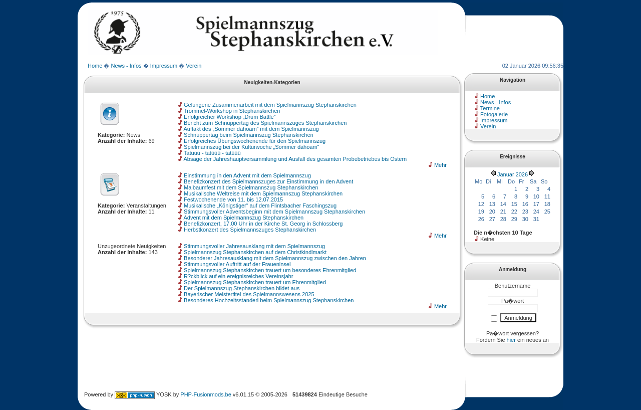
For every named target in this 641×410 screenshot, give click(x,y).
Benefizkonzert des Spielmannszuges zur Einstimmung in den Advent (268, 181)
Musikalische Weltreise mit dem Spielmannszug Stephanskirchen (263, 193)
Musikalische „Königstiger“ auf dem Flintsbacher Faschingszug (260, 205)
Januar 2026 (512, 174)
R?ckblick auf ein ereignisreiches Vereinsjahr (238, 276)
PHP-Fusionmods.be (205, 394)
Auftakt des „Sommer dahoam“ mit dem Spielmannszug (250, 129)
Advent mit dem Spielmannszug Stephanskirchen (243, 218)
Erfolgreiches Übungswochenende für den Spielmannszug (255, 141)
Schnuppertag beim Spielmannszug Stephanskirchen (248, 135)
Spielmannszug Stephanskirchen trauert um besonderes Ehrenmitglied (270, 270)
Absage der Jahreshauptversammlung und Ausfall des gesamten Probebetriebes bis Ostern (295, 159)
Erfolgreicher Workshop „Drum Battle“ (229, 117)
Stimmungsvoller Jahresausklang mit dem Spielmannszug (254, 246)
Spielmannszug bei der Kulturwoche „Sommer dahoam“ (251, 147)
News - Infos (126, 66)
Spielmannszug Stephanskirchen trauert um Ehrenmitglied (255, 282)
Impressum (163, 66)
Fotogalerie (494, 114)
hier (511, 340)
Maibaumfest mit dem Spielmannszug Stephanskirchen (251, 187)
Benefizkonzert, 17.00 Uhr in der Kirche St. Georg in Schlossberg (263, 224)
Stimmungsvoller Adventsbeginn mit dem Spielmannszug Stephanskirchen (274, 212)
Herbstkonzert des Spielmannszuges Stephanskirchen (250, 230)
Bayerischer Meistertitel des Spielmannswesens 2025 (249, 294)
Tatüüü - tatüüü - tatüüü (212, 153)
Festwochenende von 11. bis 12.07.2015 (233, 199)
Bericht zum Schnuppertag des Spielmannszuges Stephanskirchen (265, 123)
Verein (193, 66)
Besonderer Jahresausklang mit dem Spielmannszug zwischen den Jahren (275, 258)
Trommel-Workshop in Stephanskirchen (232, 111)
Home (95, 66)
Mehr (440, 165)
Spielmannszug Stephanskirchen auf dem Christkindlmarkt (255, 252)
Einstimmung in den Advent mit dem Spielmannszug (247, 175)
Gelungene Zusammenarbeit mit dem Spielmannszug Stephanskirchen (270, 105)
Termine (490, 108)
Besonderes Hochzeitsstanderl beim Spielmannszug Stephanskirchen (269, 300)
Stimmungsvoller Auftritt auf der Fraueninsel (237, 264)
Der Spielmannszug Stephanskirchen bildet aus (241, 288)
